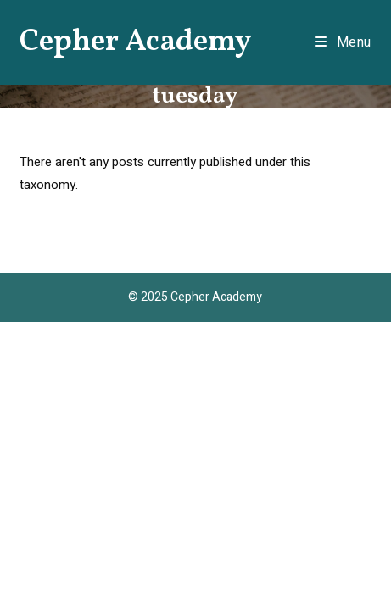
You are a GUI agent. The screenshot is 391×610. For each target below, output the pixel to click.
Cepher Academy (136, 42)
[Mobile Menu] (343, 42)
